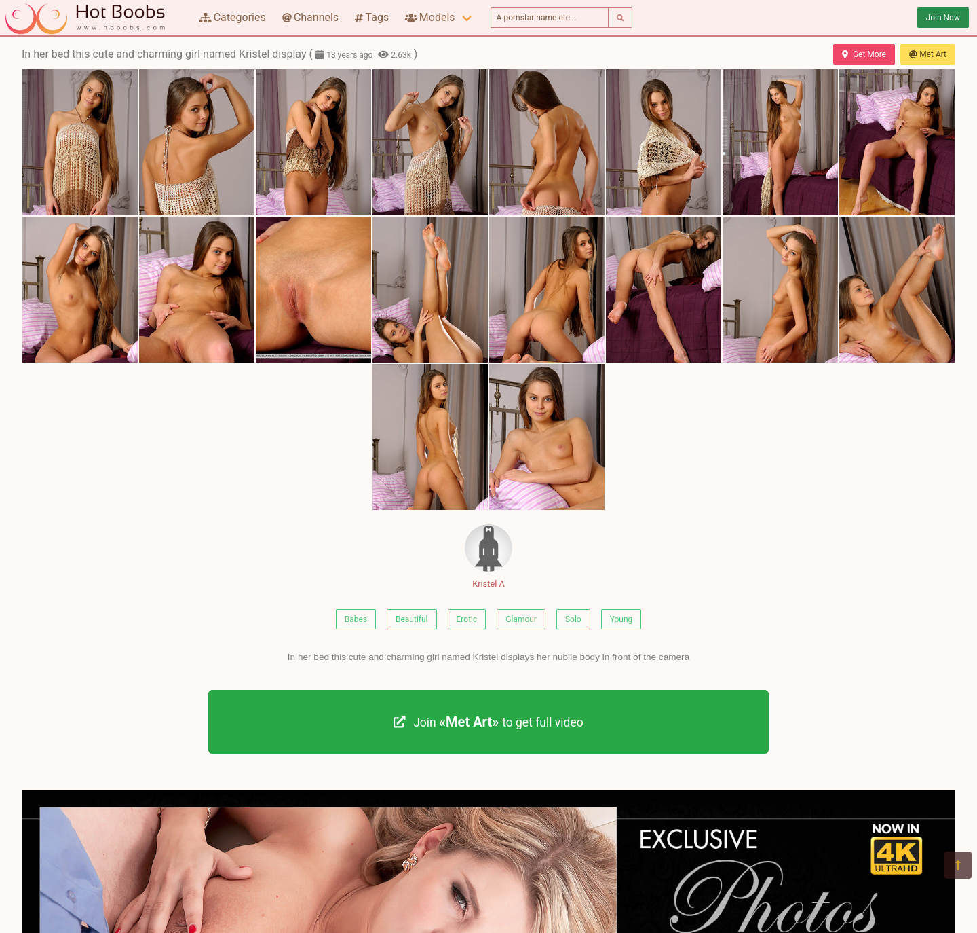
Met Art (927, 54)
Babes (356, 619)
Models (430, 17)
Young (621, 619)
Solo (573, 619)
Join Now (943, 17)
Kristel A (488, 556)
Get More (863, 54)
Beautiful (412, 619)
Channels (310, 17)
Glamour (521, 619)
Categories (232, 17)
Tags (372, 17)
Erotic (467, 619)
